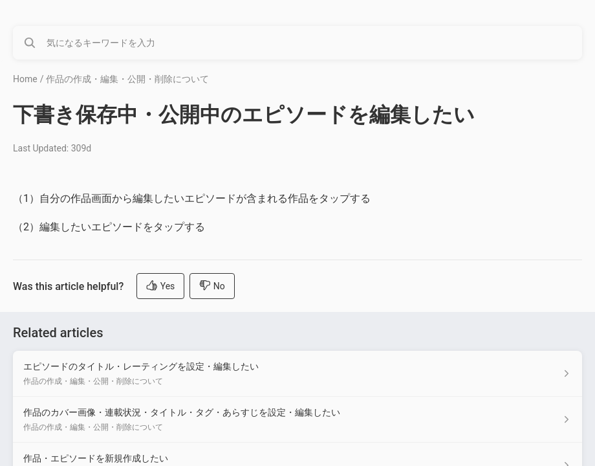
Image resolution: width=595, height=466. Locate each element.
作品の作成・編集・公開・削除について (127, 79)
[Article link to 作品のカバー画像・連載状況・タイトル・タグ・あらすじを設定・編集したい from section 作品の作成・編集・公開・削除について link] (297, 420)
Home (25, 79)
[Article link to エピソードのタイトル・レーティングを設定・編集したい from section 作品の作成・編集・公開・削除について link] (297, 374)
